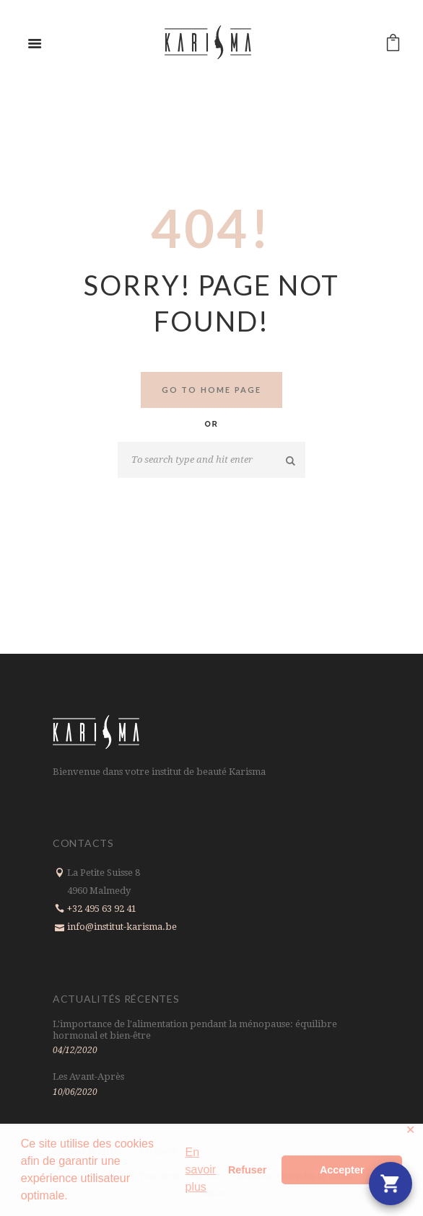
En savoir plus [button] (200, 1169)
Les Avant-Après (88, 1076)
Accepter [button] (342, 1170)
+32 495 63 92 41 (101, 908)
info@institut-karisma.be (122, 926)
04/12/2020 (75, 1050)
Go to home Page (212, 389)
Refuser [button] (247, 1170)
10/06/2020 (75, 1092)
